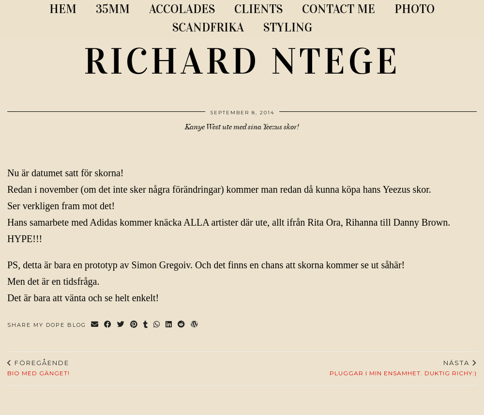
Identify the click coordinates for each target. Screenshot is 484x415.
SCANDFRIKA (208, 27)
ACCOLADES (182, 8)
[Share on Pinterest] (134, 325)
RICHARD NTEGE (242, 61)
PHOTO (414, 8)
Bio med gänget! (38, 368)
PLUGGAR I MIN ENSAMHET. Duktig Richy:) (403, 368)
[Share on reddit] (181, 325)
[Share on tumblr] (146, 325)
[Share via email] (95, 325)
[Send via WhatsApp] (157, 325)
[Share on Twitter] (121, 325)
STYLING (287, 27)
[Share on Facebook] (108, 325)
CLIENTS (258, 8)
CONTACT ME (338, 8)
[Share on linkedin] (169, 325)
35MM (113, 8)
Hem (62, 8)
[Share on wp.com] (194, 325)
